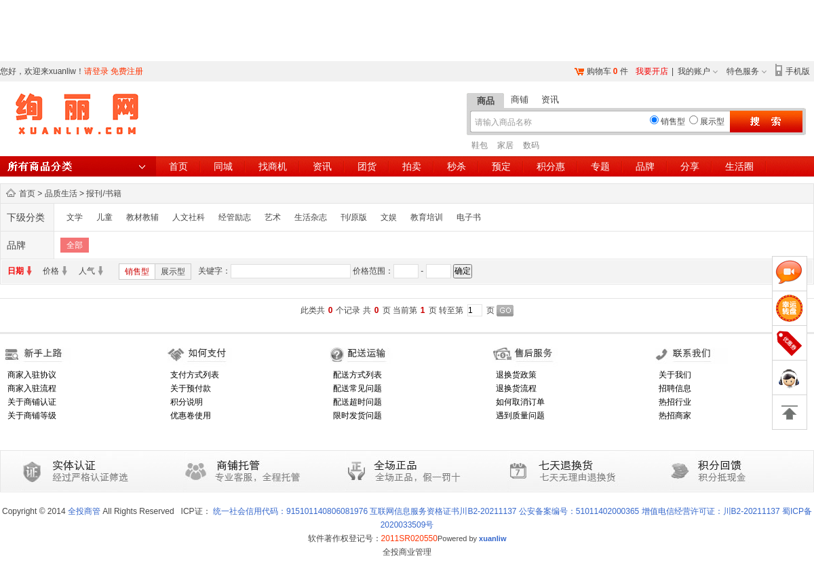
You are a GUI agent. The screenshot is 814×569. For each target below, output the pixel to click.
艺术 (273, 217)
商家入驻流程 (31, 388)
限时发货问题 (357, 415)
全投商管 (84, 511)
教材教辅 (142, 217)
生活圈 (739, 166)
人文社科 (188, 217)
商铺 (519, 99)
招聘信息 (675, 388)
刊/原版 (354, 217)
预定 (501, 166)
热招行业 (675, 402)
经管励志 (234, 217)
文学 (74, 217)
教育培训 (426, 217)
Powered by (472, 538)
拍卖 (411, 166)
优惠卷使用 (190, 415)
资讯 (550, 99)
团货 (366, 166)
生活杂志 (310, 217)
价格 (51, 271)
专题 (600, 166)
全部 (74, 245)
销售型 (137, 271)
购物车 (599, 71)
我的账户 (694, 71)
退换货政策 (516, 375)
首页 (178, 166)
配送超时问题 (357, 402)
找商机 (272, 166)
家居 (505, 145)
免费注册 (127, 71)
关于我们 (675, 375)
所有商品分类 (78, 166)
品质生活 (61, 193)
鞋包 (479, 145)
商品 (486, 101)
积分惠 (551, 166)
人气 (87, 271)
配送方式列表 (357, 375)
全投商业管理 (407, 552)
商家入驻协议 (31, 375)
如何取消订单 (520, 402)
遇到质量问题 (520, 415)
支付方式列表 (194, 375)
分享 (689, 166)
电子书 (469, 217)
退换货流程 (516, 388)
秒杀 (456, 166)
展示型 (173, 271)
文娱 (389, 217)
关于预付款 (190, 388)
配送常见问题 (357, 388)
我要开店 (652, 71)
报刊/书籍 (103, 193)
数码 (531, 145)
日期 (15, 271)
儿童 (104, 217)
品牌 (645, 166)
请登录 (96, 71)
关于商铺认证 (31, 402)
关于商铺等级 (31, 415)
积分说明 (186, 402)
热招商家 (675, 415)
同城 (223, 166)
